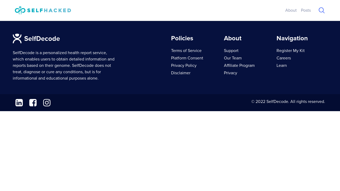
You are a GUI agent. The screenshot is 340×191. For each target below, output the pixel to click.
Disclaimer (180, 73)
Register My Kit (291, 50)
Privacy (230, 73)
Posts (306, 10)
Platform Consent (187, 58)
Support (231, 50)
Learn (282, 65)
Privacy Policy (184, 65)
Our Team (233, 58)
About (291, 10)
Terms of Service (186, 50)
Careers (284, 58)
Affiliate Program (239, 65)
